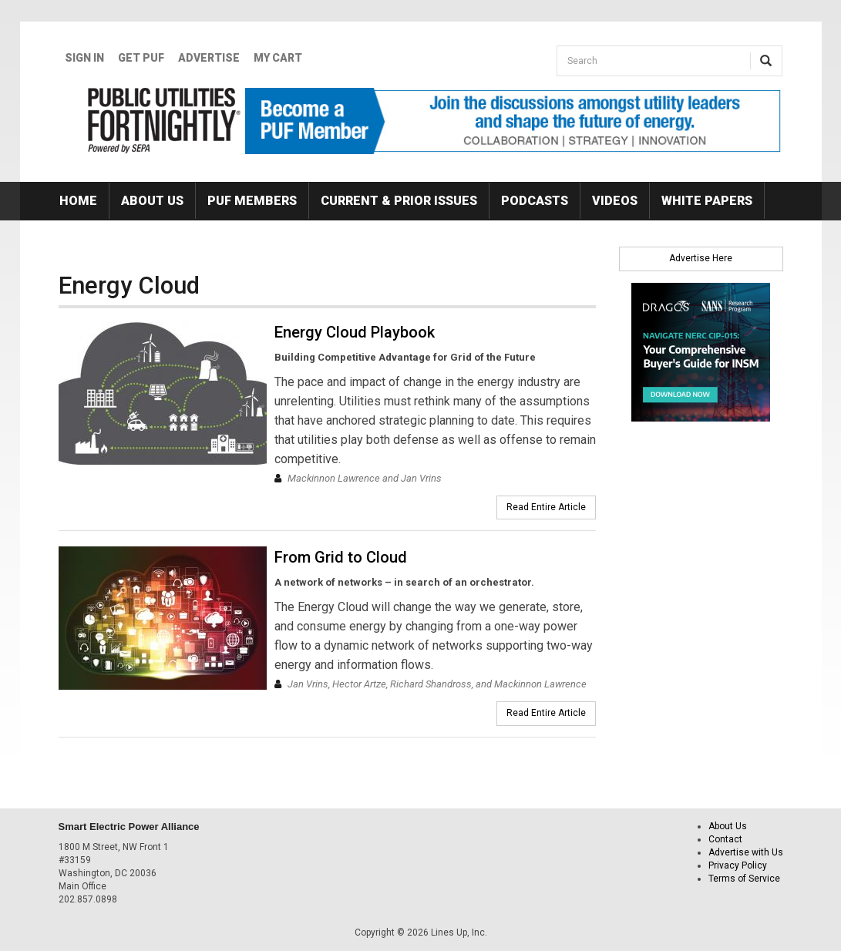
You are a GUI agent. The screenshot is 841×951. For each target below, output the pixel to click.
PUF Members (252, 200)
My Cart (278, 58)
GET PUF (141, 58)
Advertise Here (700, 258)
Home (78, 200)
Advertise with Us (745, 852)
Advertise (209, 58)
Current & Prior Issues (399, 200)
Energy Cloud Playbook (354, 332)
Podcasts (534, 200)
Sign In (84, 58)
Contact (725, 839)
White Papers (706, 200)
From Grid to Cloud (340, 557)
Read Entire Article (546, 507)
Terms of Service (744, 878)
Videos (614, 200)
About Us (152, 200)
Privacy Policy (737, 865)
